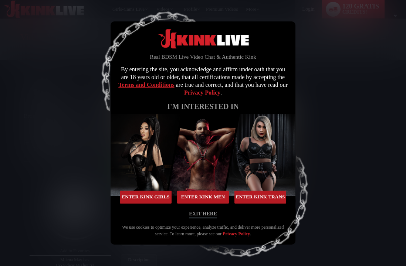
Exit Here (203, 213)
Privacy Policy (202, 93)
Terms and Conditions (146, 85)
